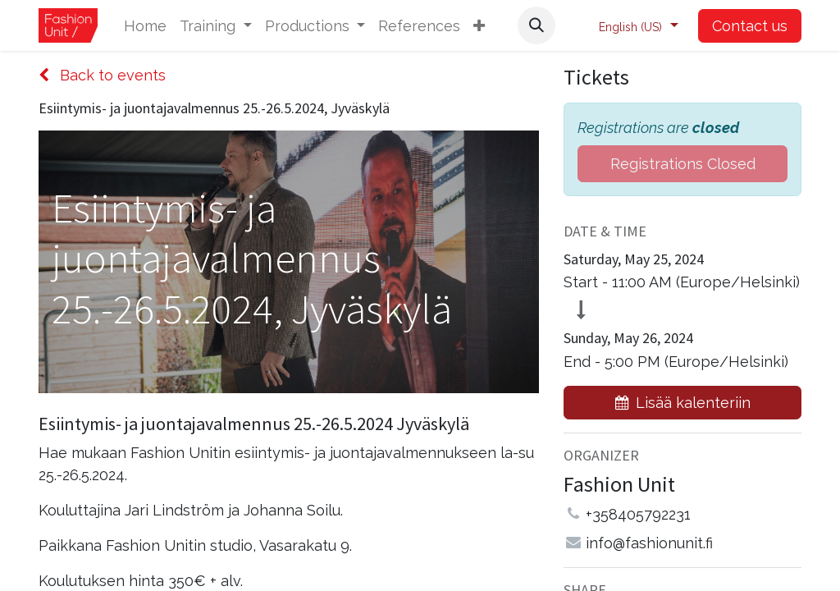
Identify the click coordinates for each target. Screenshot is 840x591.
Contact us (750, 25)
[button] (479, 26)
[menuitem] (145, 26)
